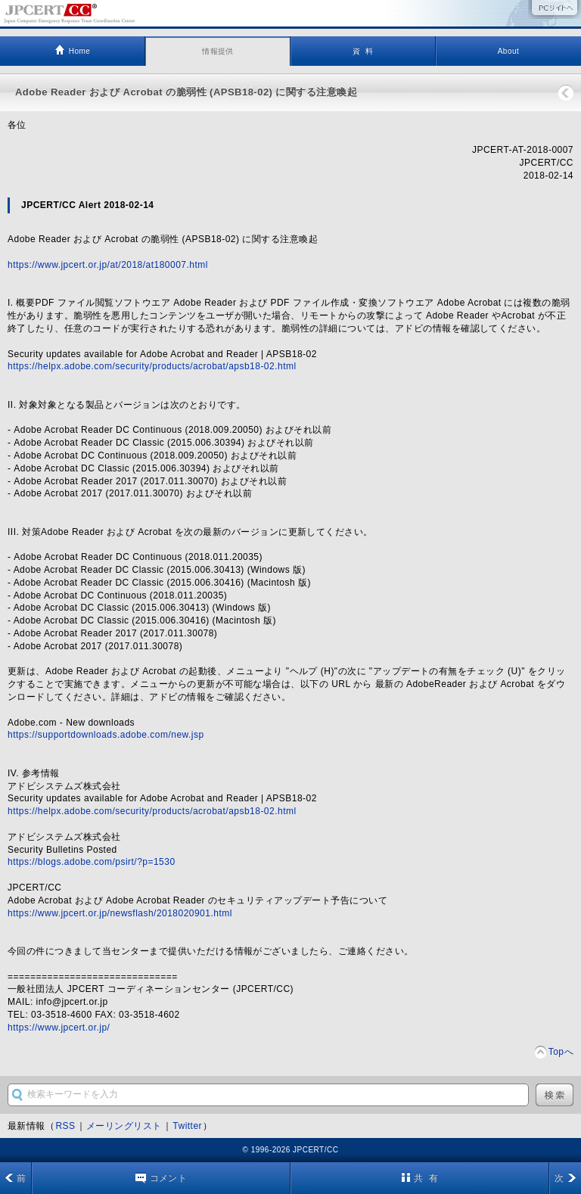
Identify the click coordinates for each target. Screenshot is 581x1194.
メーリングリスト (124, 1126)
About (509, 51)
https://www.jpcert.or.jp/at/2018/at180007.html (108, 265)
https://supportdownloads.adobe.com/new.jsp (106, 734)
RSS (65, 1126)
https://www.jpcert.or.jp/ (59, 1027)
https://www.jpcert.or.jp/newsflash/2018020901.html (120, 913)
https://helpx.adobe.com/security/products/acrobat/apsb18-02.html (152, 366)
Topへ (560, 1051)
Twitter (187, 1126)
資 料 (363, 51)
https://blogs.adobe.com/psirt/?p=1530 (92, 862)
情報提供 (218, 51)
